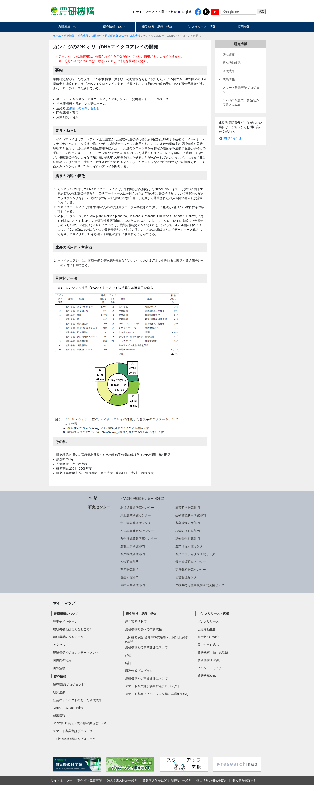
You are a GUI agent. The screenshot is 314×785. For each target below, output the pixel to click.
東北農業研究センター (135, 515)
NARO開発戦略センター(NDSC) (142, 498)
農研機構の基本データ (68, 637)
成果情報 (96, 35)
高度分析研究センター (190, 569)
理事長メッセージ (65, 621)
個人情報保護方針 (244, 780)
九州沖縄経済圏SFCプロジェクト (76, 739)
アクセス (59, 644)
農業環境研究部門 (187, 523)
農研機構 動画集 (209, 660)
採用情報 (244, 27)
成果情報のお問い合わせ (83, 108)
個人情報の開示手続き (211, 780)
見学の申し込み (208, 644)
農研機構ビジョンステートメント (76, 652)
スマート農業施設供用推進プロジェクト (152, 686)
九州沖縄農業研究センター (138, 538)
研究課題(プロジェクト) (69, 684)
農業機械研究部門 (132, 554)
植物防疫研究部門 (187, 531)
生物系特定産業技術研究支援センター (201, 585)
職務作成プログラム (139, 670)
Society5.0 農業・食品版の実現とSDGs (79, 723)
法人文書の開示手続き (122, 780)
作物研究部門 (129, 561)
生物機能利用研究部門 (190, 515)
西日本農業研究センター (137, 531)
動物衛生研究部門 (187, 538)
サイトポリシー (61, 780)
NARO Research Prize (68, 707)
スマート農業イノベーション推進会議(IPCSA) (156, 694)
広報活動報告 (207, 629)
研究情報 (69, 35)
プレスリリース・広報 (200, 27)
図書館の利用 (62, 660)
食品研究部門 (129, 577)
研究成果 (83, 35)
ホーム (57, 35)
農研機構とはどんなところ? (72, 629)
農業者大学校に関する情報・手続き (167, 780)
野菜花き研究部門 (187, 507)
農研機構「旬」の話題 (213, 652)
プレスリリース (208, 621)
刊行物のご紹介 (208, 637)
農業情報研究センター (190, 546)
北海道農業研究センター (137, 507)
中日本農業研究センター (137, 523)
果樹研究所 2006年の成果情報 (122, 35)
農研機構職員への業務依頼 (143, 629)
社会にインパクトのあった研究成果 (77, 700)
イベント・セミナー (211, 668)
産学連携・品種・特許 (157, 27)
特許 (128, 663)
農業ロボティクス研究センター (196, 554)
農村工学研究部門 (132, 546)
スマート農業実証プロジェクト (74, 731)
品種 (128, 655)
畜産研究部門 (129, 569)
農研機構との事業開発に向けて (146, 647)
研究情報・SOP (114, 27)
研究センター (99, 507)
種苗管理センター (187, 577)
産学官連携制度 (136, 621)
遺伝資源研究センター (190, 561)
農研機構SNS (207, 675)
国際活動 (59, 668)
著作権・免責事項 (89, 780)
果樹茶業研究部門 (132, 585)
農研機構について (70, 27)
